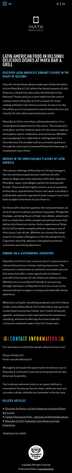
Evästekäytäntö (46, 469)
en (63, 4)
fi (58, 4)
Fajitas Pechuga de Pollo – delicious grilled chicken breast (36, 416)
